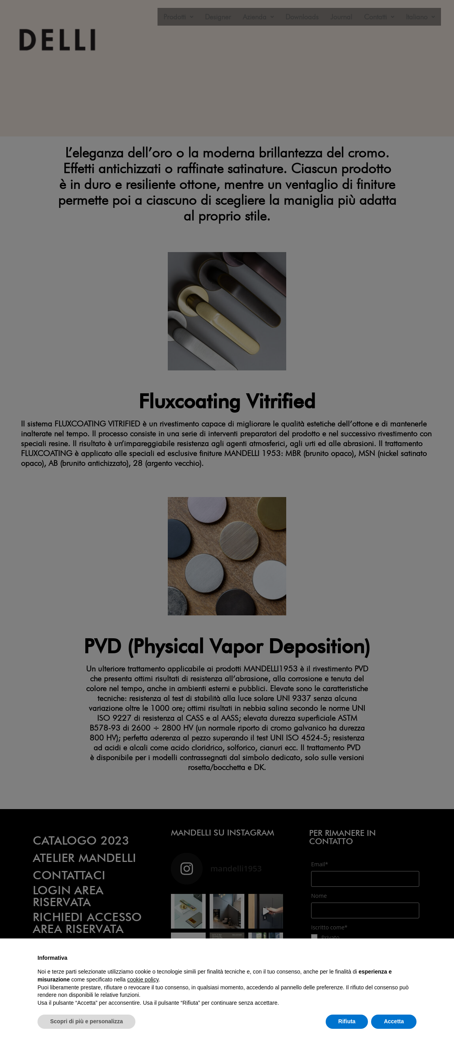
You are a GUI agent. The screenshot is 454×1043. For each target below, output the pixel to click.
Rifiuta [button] (347, 1021)
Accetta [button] (394, 1021)
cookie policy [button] (142, 979)
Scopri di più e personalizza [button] (86, 1021)
